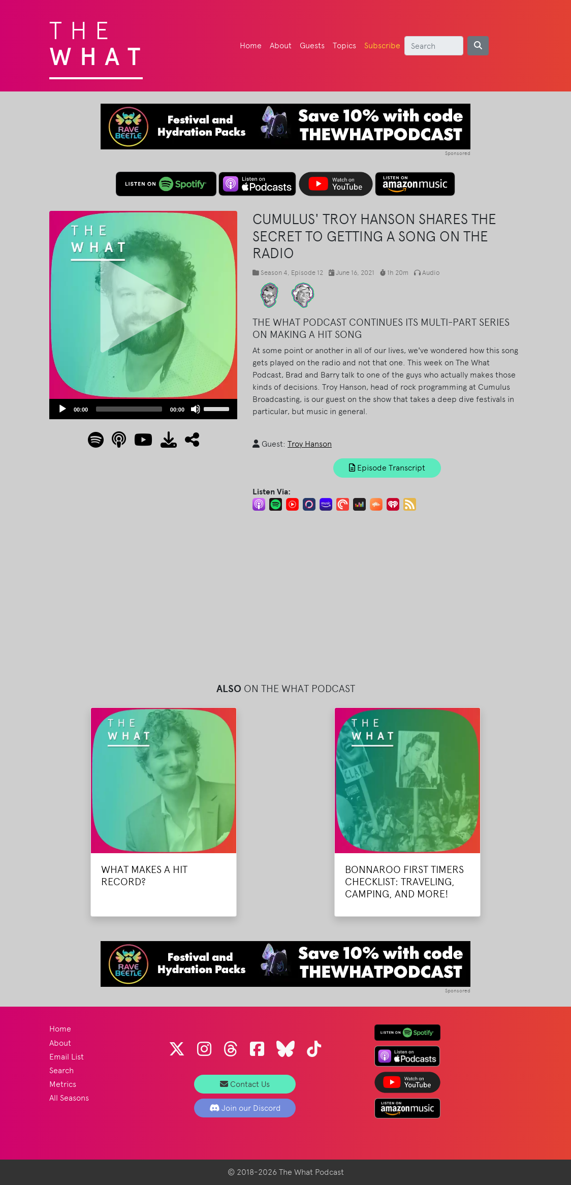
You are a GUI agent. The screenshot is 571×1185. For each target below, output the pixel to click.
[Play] (62, 409)
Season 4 (274, 272)
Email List (66, 1057)
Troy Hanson (310, 444)
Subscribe (382, 45)
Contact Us (245, 1084)
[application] (143, 409)
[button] (188, 443)
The (98, 40)
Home (251, 45)
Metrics (62, 1084)
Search (61, 1070)
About (281, 45)
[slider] (129, 409)
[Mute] (196, 409)
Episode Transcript (387, 468)
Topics (344, 45)
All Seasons (69, 1098)
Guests (312, 45)
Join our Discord (245, 1108)
